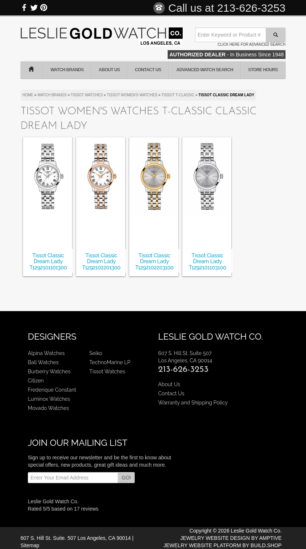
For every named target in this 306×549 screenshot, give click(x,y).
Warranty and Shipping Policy (193, 403)
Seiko (95, 353)
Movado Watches (48, 408)
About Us (109, 69)
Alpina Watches (46, 353)
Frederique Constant (52, 390)
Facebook (24, 8)
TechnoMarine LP (109, 362)
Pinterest (44, 8)
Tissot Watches (107, 371)
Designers (52, 336)
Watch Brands (67, 69)
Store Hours (263, 69)
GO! (126, 478)
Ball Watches (43, 362)
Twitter (34, 8)
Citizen (36, 381)
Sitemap (29, 545)
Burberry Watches (49, 371)
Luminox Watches (49, 399)
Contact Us (148, 69)
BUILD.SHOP (266, 545)
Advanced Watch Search (204, 69)
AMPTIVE (270, 538)
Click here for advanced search (252, 44)
